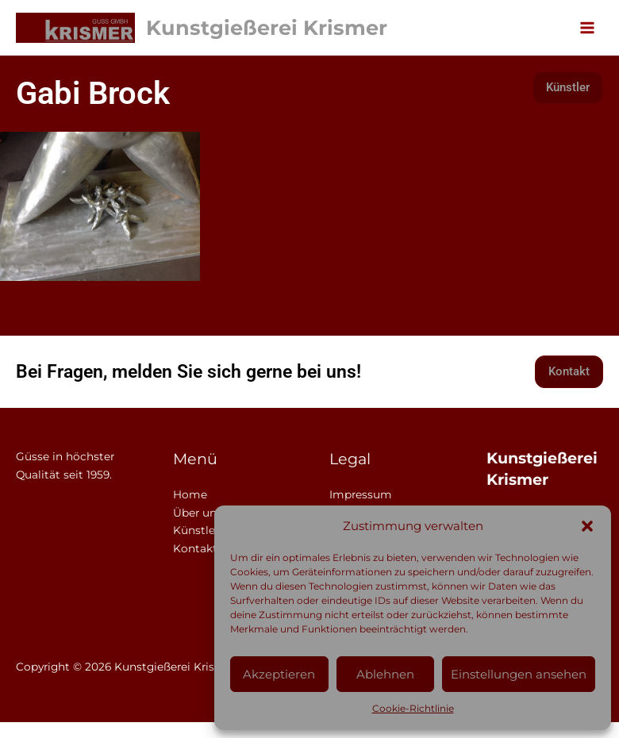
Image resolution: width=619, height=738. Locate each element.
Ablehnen (385, 674)
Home (190, 494)
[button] (587, 526)
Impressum (360, 494)
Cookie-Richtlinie (413, 708)
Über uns (197, 512)
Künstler (196, 530)
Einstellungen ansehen (518, 674)
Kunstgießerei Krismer (266, 27)
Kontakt (195, 548)
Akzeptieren (279, 674)
